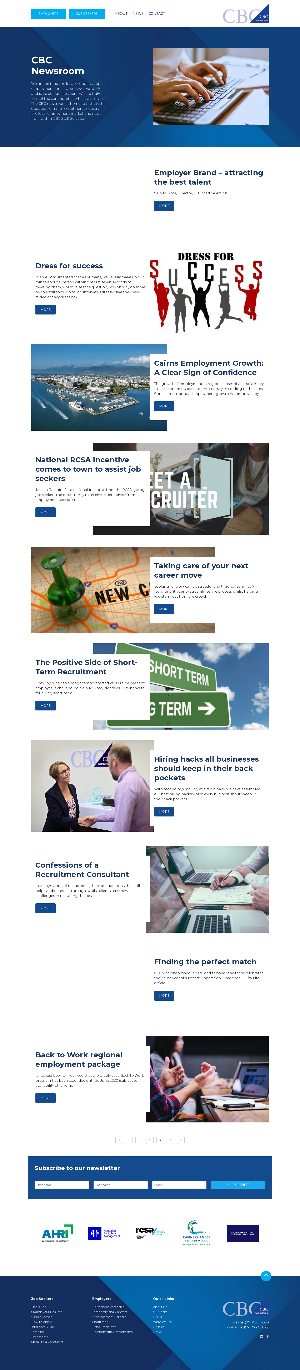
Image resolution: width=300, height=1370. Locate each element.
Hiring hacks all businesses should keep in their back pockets (206, 768)
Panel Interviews (104, 1327)
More (164, 206)
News (157, 1332)
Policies (158, 1327)
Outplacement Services (109, 1317)
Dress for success (69, 265)
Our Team (160, 1312)
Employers (48, 14)
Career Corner (41, 1317)
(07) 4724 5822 (256, 1327)
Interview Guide (42, 1327)
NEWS (138, 14)
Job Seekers (87, 14)
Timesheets (39, 1337)
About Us (160, 1307)
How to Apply (41, 1322)
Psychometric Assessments (112, 1332)
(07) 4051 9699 (257, 1322)
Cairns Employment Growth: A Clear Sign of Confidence (209, 368)
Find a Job (38, 1307)
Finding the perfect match (205, 961)
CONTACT (157, 14)
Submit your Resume (46, 1312)
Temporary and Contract (109, 1312)
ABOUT (121, 14)
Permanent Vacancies (108, 1307)
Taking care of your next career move (201, 570)
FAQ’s (157, 1317)
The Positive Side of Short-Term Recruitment (86, 667)
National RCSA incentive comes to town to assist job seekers (88, 469)
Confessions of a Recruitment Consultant (82, 870)
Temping (37, 1332)
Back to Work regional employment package (78, 1059)
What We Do (162, 1322)
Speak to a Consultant (47, 1342)
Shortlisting (100, 1322)
